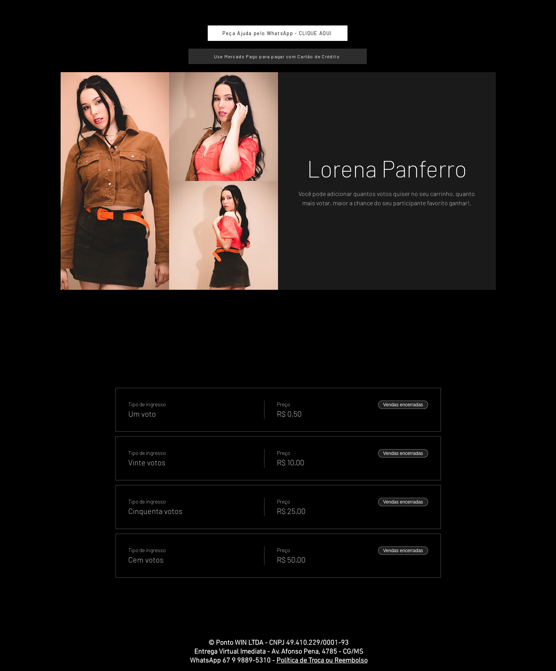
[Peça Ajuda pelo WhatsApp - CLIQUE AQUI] (278, 33)
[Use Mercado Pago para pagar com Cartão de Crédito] (277, 56)
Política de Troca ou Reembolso (322, 661)
